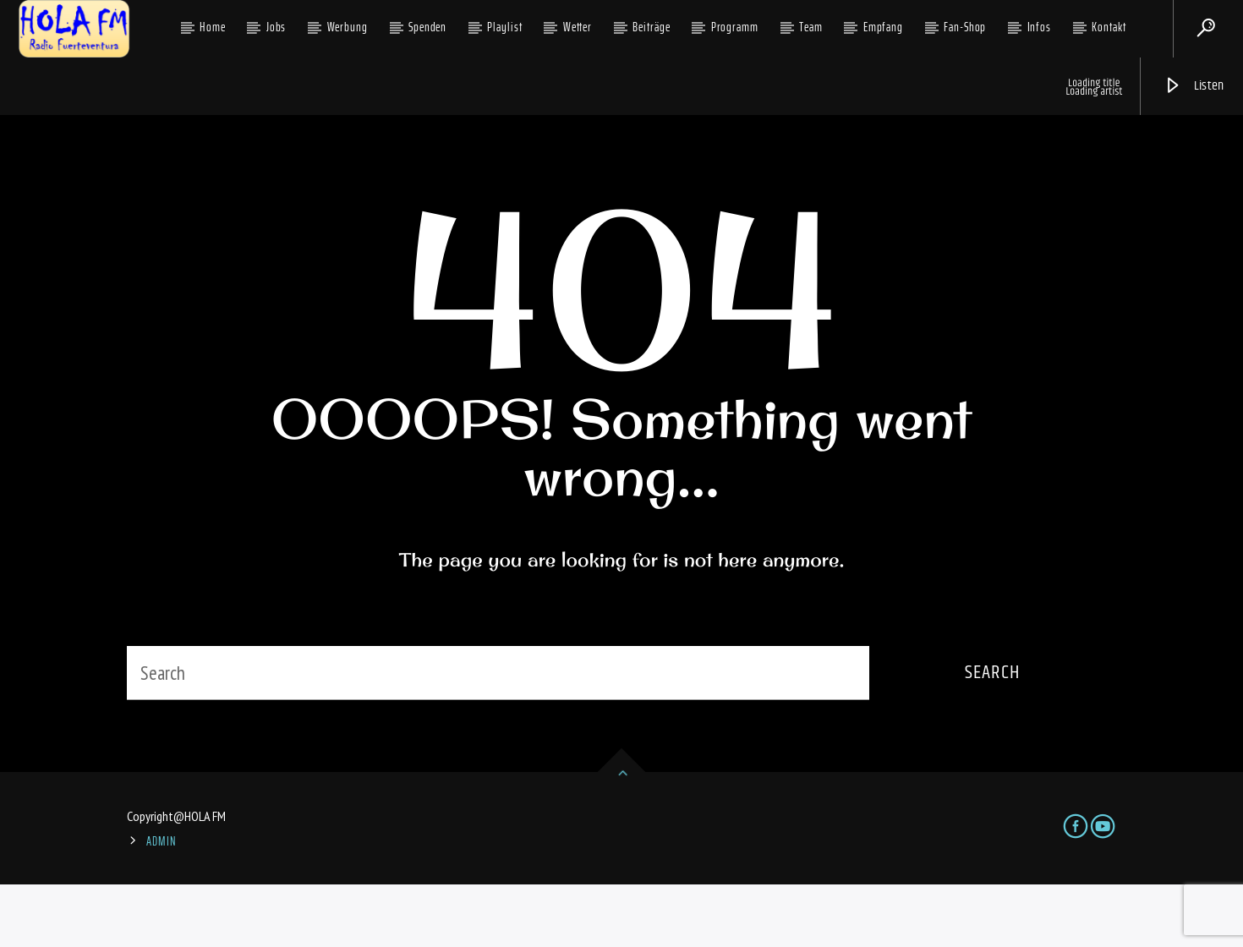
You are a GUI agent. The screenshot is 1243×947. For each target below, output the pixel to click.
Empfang (883, 27)
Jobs (276, 27)
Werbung (347, 27)
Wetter (577, 27)
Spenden (427, 27)
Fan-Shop (965, 27)
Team (811, 27)
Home (213, 27)
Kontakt (1108, 27)
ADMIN (161, 904)
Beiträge (651, 27)
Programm (734, 27)
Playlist (504, 27)
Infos (1039, 27)
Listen (1194, 85)
